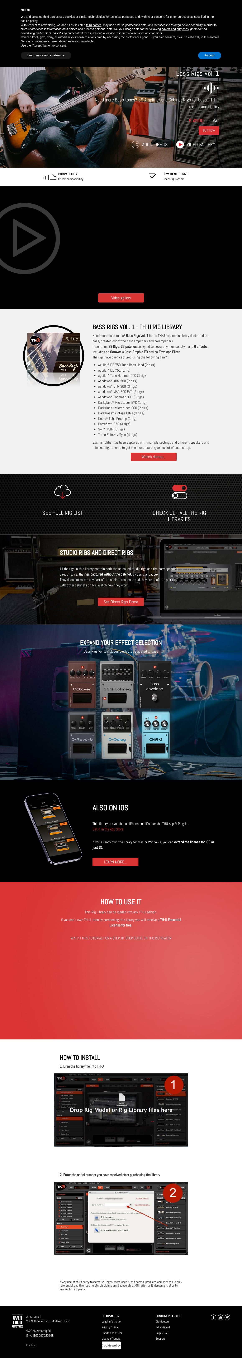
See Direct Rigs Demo (121, 601)
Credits (30, 1345)
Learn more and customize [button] (46, 55)
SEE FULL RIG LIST (62, 512)
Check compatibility (70, 176)
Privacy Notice (110, 1327)
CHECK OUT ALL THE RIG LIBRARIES (179, 516)
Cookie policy (111, 1345)
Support (160, 1338)
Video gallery (201, 144)
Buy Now (209, 130)
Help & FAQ (162, 1333)
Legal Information (112, 1321)
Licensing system (175, 176)
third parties (93, 25)
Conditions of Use (112, 1333)
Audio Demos (155, 144)
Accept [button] (210, 55)
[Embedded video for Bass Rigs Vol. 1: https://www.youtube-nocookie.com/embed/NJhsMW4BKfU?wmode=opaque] (121, 238)
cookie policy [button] (29, 21)
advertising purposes (175, 29)
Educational (163, 1327)
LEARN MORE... (115, 861)
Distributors (163, 1321)
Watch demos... (154, 456)
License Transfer (111, 1338)
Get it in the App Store (107, 829)
